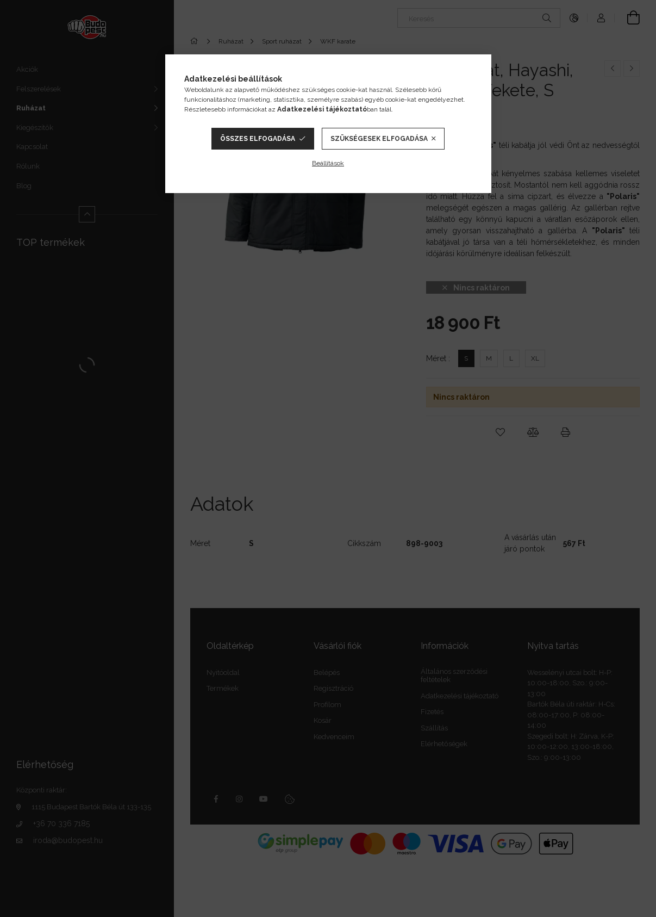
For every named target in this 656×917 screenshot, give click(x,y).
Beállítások (328, 163)
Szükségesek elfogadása (379, 138)
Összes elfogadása (257, 138)
